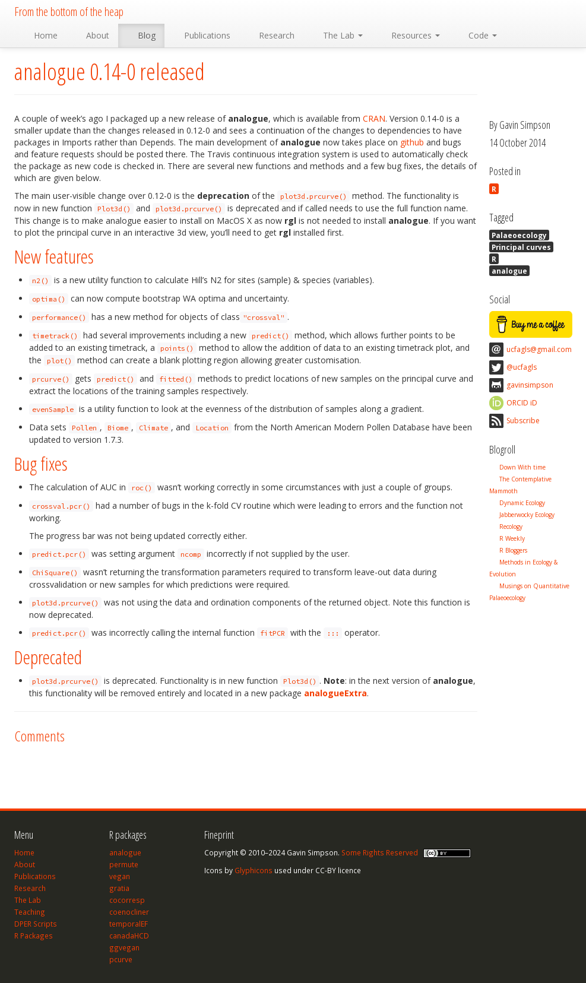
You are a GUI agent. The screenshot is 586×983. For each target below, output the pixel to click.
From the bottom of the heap (68, 12)
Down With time (522, 467)
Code (477, 35)
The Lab (337, 35)
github (412, 142)
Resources (410, 35)
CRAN (374, 118)
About (92, 35)
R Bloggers (513, 550)
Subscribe (523, 421)
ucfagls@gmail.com (539, 349)
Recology (510, 526)
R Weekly (512, 538)
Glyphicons (254, 870)
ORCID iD (521, 403)
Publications (201, 35)
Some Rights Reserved (379, 852)
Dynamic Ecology (522, 503)
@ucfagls (521, 367)
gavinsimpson (529, 385)
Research (271, 35)
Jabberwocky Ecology (527, 514)
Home (40, 35)
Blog (141, 35)
